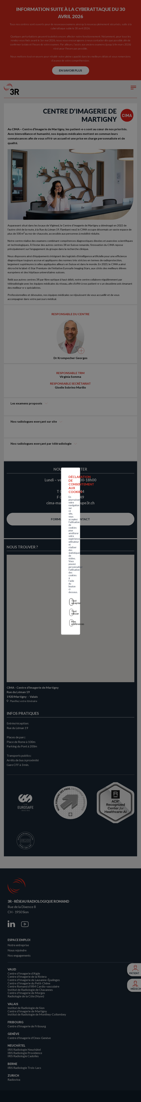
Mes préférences (71, 568)
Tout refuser (71, 560)
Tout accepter (71, 552)
